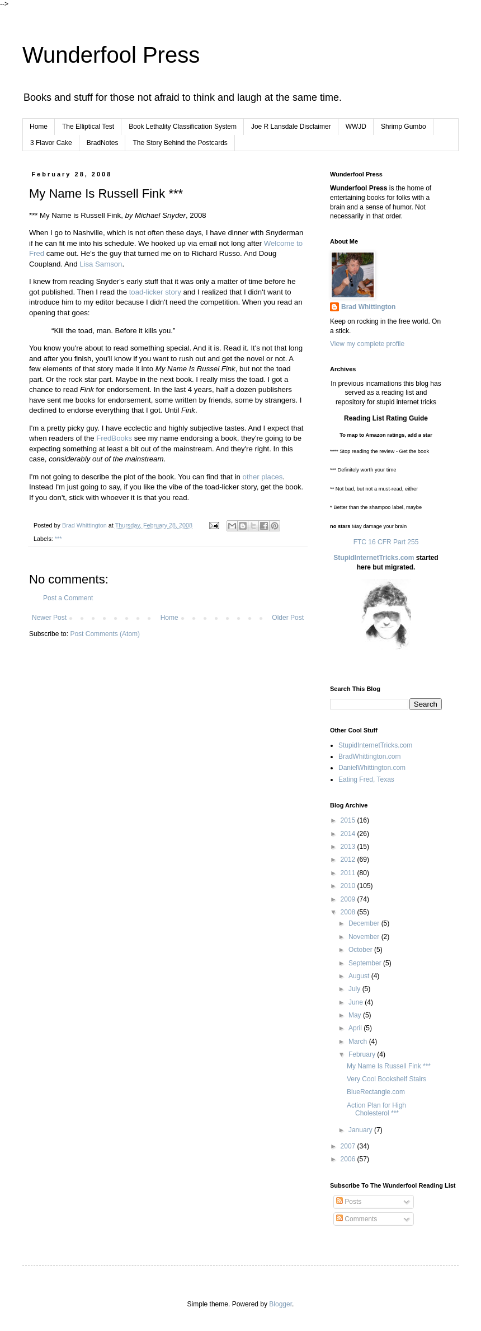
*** (58, 538)
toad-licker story (155, 292)
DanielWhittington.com (371, 768)
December (364, 923)
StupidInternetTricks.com (373, 558)
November (364, 937)
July (355, 989)
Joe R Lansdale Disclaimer (291, 126)
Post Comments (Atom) (105, 634)
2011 (349, 873)
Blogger (280, 1304)
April (356, 1028)
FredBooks (114, 438)
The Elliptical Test (88, 126)
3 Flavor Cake (51, 143)
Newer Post (49, 618)
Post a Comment (68, 598)
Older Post (288, 618)
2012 (349, 859)
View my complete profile (367, 344)
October (361, 950)
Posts (348, 1202)
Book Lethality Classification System (183, 126)
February (362, 1054)
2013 (349, 847)
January (361, 1130)
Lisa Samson (100, 264)
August (359, 976)
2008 (349, 912)
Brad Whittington (368, 307)
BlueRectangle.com (376, 1092)
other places (263, 477)
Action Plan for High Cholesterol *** (376, 1109)
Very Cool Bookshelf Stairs (386, 1079)
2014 (349, 834)
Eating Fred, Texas (366, 779)
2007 (349, 1146)
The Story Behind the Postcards (180, 143)
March (358, 1041)
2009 (349, 899)
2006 (349, 1159)
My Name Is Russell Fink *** (389, 1066)
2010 (349, 886)
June (356, 1002)
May (355, 1015)
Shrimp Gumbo (403, 126)
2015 (349, 820)
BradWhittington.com (369, 756)
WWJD (356, 126)
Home (39, 126)
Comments (356, 1219)
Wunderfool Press (111, 55)
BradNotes (103, 143)
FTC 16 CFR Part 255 (386, 542)
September (365, 963)
